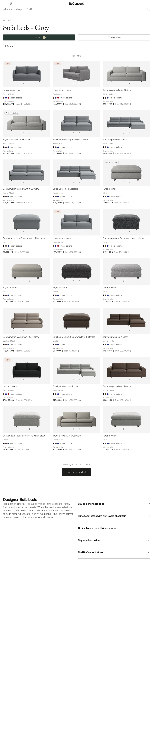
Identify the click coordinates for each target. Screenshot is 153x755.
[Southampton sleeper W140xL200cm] (76, 123)
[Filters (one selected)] (39, 37)
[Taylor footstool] (126, 172)
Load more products (76, 472)
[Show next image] (30, 83)
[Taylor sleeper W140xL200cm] (126, 74)
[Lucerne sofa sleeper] (26, 74)
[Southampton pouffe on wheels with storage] (26, 222)
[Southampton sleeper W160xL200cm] (26, 172)
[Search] (148, 9)
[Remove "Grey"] (8, 46)
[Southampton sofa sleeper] (126, 123)
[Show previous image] (24, 83)
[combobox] (76, 9)
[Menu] (4, 4)
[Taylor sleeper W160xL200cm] (26, 123)
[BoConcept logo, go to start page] (76, 4)
